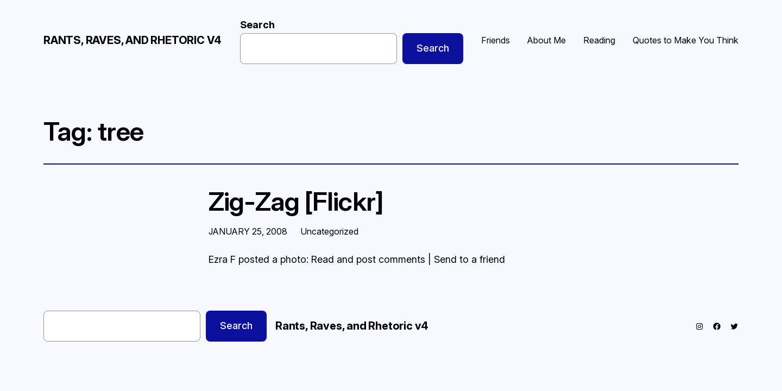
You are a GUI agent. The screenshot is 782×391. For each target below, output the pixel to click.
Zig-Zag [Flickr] (296, 201)
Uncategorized (329, 231)
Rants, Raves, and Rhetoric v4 (132, 40)
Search (257, 24)
